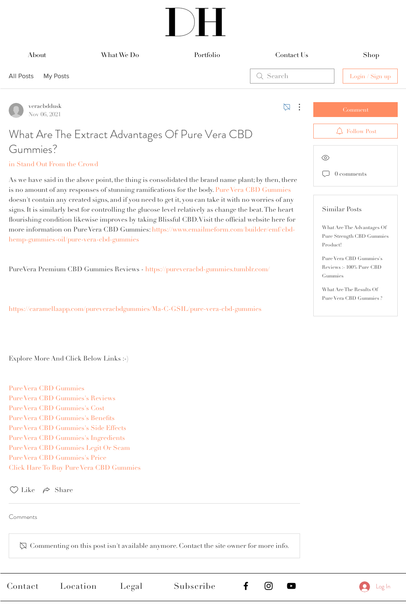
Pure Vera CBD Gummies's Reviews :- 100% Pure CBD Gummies (352, 267)
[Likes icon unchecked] (14, 490)
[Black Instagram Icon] (268, 586)
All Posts (21, 75)
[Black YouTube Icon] (291, 586)
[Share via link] (57, 490)
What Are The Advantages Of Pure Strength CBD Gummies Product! (355, 236)
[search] (292, 76)
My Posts (56, 75)
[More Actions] (295, 107)
